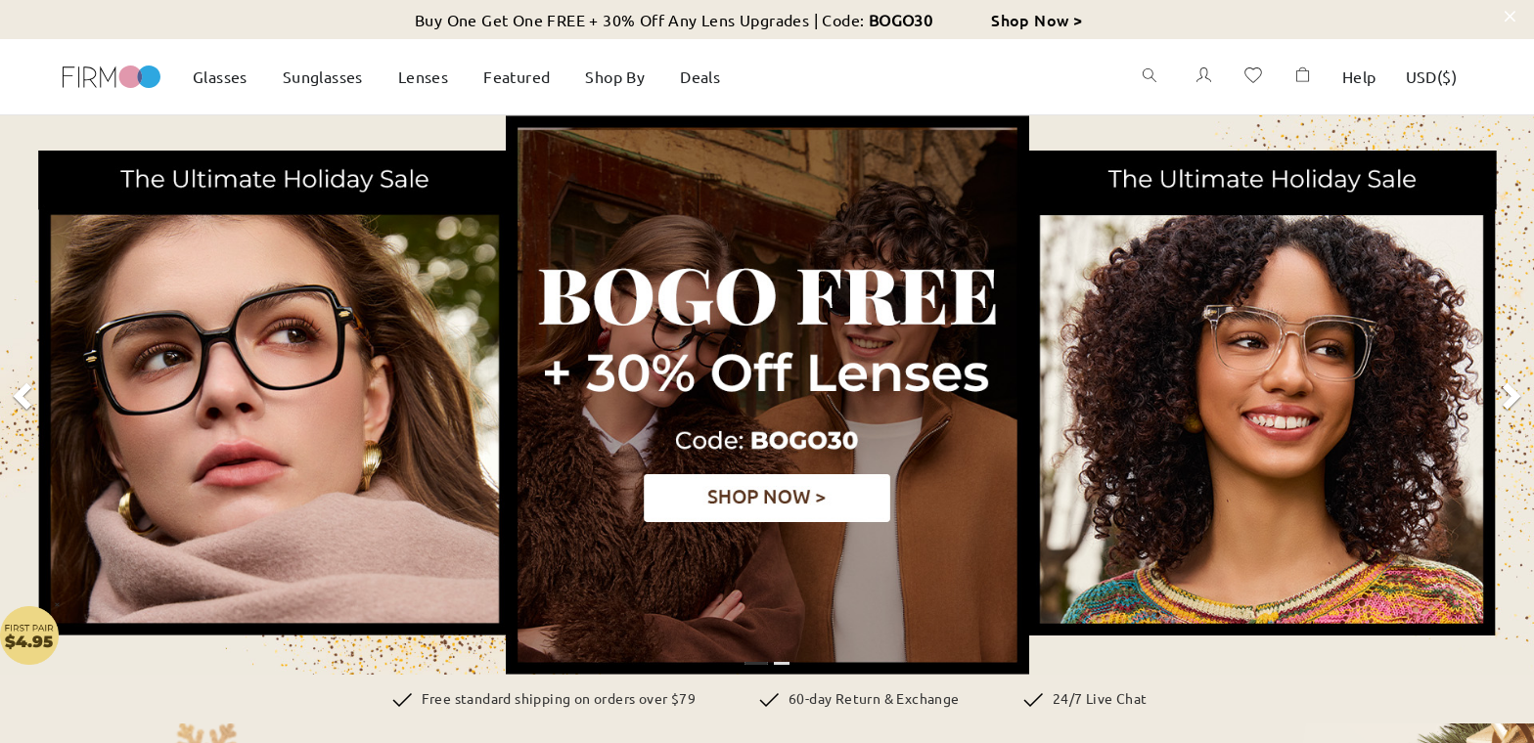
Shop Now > (1036, 19)
